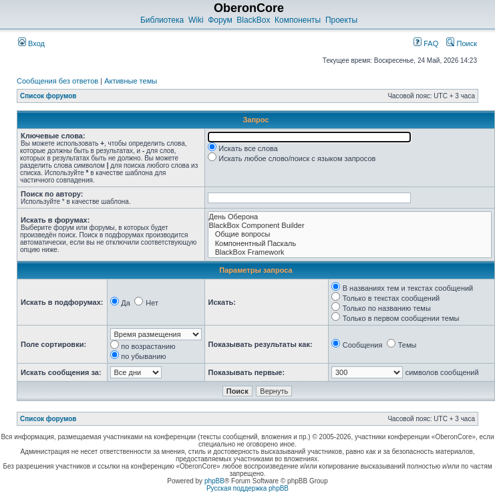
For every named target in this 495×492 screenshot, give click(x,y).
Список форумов (48, 96)
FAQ (426, 43)
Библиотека (162, 20)
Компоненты (298, 20)
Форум (220, 20)
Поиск (461, 43)
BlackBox (253, 20)
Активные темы (130, 81)
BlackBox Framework (349, 252)
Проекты (341, 20)
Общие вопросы (349, 234)
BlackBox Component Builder (349, 225)
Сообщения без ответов (57, 81)
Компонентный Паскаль (349, 243)
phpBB (214, 481)
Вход (31, 43)
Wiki (196, 20)
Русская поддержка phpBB (247, 488)
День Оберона (349, 217)
